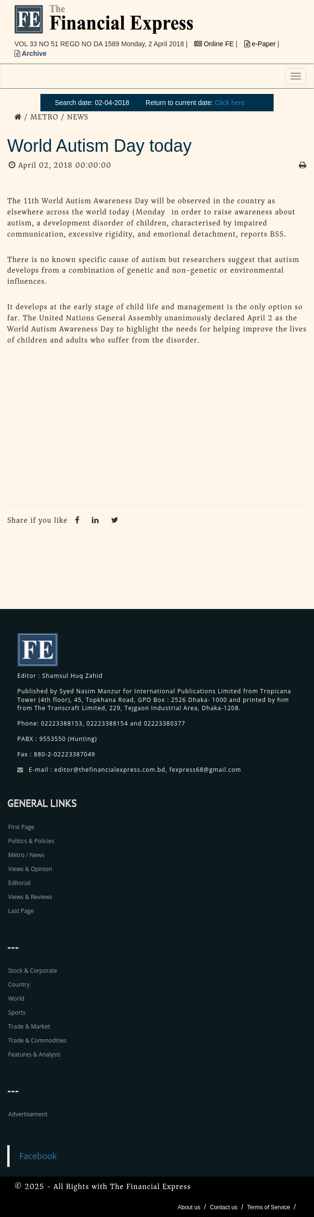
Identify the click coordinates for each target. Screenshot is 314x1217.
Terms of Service (268, 1207)
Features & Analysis (34, 1054)
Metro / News (26, 855)
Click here (230, 102)
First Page (21, 827)
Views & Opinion (30, 869)
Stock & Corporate (32, 970)
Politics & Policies (31, 841)
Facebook (38, 1156)
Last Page (21, 911)
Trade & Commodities (37, 1040)
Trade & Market (29, 1026)
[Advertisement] (157, 427)
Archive (30, 53)
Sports (16, 1012)
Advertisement (28, 1114)
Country (19, 984)
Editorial (19, 883)
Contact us (223, 1207)
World (16, 998)
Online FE (215, 44)
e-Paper (261, 44)
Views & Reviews (30, 897)
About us (188, 1207)
